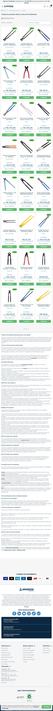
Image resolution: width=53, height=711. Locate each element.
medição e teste (21, 550)
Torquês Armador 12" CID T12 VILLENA (9, 193)
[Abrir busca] (47, 6)
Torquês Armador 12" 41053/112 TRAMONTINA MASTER (26, 45)
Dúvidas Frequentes (28, 652)
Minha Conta (4, 659)
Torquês (24, 10)
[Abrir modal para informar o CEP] (44, 6)
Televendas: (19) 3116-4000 (8, 670)
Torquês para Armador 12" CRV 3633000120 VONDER (44, 156)
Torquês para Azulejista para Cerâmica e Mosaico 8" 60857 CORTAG (26, 82)
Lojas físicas (4, 650)
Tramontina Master (6, 482)
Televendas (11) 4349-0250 (8, 679)
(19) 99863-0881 (9, 636)
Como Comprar (27, 648)
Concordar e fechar (46, 706)
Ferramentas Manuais (14, 10)
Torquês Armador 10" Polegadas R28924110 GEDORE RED (9, 306)
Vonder (3, 472)
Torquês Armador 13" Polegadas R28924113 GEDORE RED (43, 269)
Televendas (6, 666)
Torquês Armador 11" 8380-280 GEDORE (9, 119)
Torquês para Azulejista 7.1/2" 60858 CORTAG (26, 268)
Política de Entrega (28, 657)
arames (25, 368)
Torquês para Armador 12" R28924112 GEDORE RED (26, 193)
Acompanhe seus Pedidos (8, 661)
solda (14, 550)
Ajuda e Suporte (29, 646)
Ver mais (26, 606)
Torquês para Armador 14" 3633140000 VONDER (43, 305)
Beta (2, 488)
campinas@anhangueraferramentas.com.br (9, 671)
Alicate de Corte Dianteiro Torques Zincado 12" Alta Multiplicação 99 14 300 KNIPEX (26, 120)
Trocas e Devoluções (28, 655)
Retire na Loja (46, 650)
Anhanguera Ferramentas (12, 547)
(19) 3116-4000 (8, 621)
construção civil (25, 440)
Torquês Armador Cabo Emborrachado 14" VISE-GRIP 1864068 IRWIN (43, 45)
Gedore (3, 474)
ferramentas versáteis (27, 364)
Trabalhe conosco (6, 652)
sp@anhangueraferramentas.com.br (8, 680)
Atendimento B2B (5, 655)
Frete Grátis (46, 648)
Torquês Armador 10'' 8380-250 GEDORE (43, 230)
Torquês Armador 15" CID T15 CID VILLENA (26, 305)
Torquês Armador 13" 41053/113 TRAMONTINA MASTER (9, 45)
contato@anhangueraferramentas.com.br (11, 622)
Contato (25, 661)
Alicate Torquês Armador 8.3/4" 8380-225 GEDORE (43, 193)
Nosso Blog (4, 664)
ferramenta (34, 358)
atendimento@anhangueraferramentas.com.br (12, 629)
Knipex (3, 478)
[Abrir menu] (2, 6)
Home (4, 10)
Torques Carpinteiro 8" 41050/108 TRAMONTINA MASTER (43, 82)
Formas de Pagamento (29, 650)
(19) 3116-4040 (8, 628)
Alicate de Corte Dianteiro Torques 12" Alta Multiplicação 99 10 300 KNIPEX (43, 120)
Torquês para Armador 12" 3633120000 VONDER (26, 230)
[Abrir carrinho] (50, 6)
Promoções (46, 652)
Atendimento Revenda (7, 657)
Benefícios (47, 646)
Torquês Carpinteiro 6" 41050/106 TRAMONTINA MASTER (9, 231)
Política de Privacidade (29, 659)
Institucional (6, 646)
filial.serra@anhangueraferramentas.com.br (9, 676)
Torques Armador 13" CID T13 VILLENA (9, 81)
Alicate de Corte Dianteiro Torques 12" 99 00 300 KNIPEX (26, 157)
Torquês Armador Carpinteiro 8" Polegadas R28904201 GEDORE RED (9, 269)
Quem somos (4, 648)
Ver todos (3, 682)
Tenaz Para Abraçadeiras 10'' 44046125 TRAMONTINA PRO (9, 157)
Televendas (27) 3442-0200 (8, 675)
